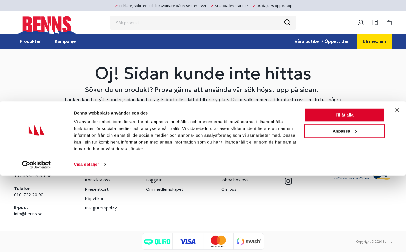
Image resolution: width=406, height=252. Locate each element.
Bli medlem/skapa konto (169, 170)
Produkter (30, 41)
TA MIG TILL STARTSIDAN (203, 127)
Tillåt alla (345, 191)
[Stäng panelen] (397, 187)
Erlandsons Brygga (239, 170)
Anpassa (344, 207)
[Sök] (287, 23)
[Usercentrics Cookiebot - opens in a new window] (36, 241)
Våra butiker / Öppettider (321, 41)
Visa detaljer (86, 240)
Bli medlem (374, 41)
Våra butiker (96, 170)
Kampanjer (66, 41)
